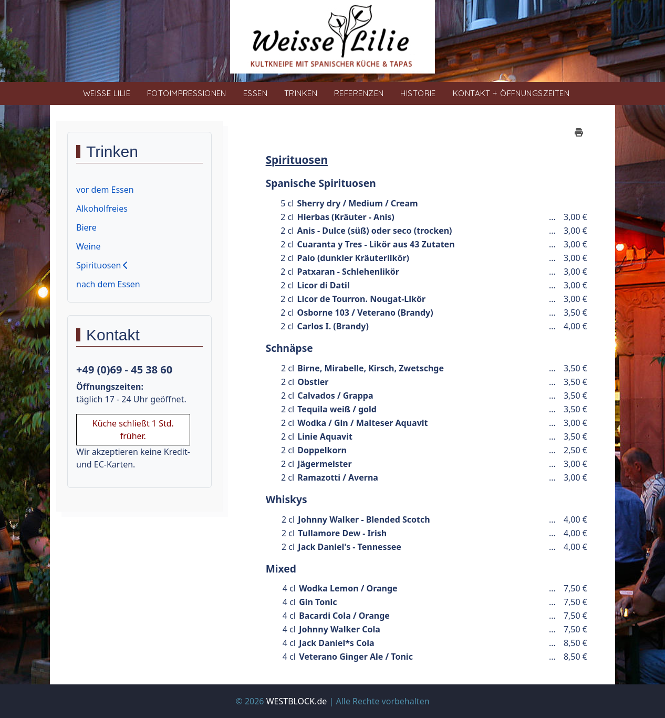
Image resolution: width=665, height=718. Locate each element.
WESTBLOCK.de (296, 701)
